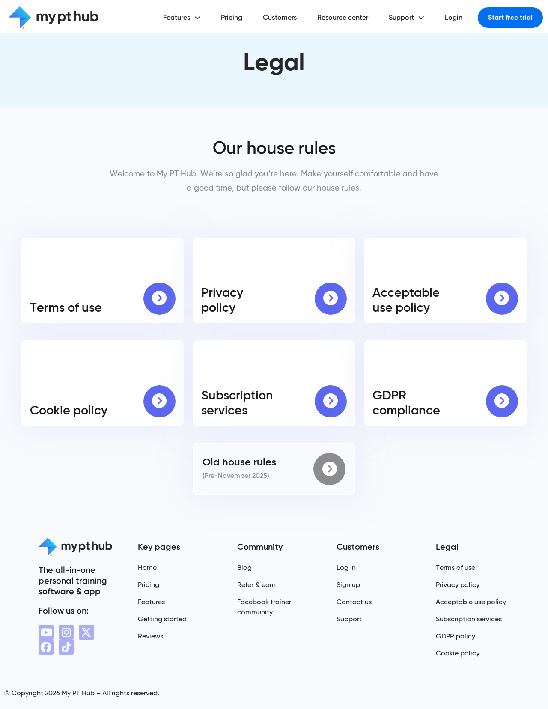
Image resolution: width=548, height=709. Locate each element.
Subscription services (469, 619)
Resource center (342, 17)
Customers (280, 17)
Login (453, 17)
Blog (244, 567)
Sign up (348, 585)
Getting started (162, 619)
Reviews (150, 636)
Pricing (231, 17)
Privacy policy (458, 585)
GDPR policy (455, 636)
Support (406, 17)
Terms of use (455, 567)
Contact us (354, 602)
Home (147, 567)
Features (181, 17)
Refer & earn (256, 585)
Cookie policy (458, 653)
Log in (346, 567)
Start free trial (510, 17)
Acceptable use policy (471, 602)
